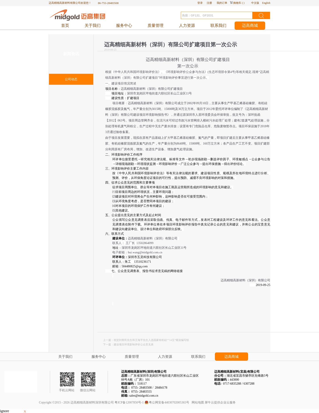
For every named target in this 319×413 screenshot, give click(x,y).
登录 (200, 2)
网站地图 (197, 402)
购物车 (237, 2)
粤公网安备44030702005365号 (169, 402)
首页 (65, 25)
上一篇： (146, 340)
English (266, 2)
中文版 (255, 2)
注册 (209, 2)
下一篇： (128, 344)
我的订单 (222, 2)
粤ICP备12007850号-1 (129, 402)
